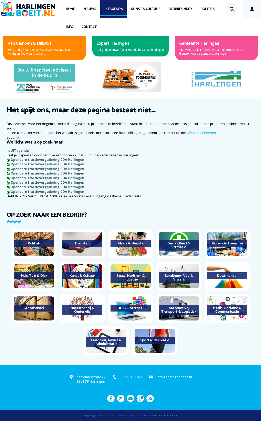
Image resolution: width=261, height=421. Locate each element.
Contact (89, 27)
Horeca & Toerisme (227, 243)
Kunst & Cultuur (145, 9)
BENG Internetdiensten (166, 415)
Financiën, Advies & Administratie (106, 342)
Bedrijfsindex (180, 9)
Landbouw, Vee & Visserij (179, 278)
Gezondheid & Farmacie (178, 245)
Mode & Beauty (130, 243)
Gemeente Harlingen (199, 43)
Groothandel (33, 308)
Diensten (82, 243)
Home (70, 9)
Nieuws (89, 9)
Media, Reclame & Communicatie (227, 310)
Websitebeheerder (202, 132)
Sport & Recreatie (154, 340)
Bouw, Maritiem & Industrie (130, 278)
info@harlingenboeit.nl (174, 377)
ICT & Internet (130, 308)
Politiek (208, 9)
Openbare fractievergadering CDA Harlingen (47, 159)
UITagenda (113, 9)
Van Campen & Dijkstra (29, 43)
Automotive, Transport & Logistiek (178, 310)
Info (69, 27)
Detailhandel (227, 276)
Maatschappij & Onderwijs (82, 310)
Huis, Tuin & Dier (34, 276)
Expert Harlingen (112, 43)
